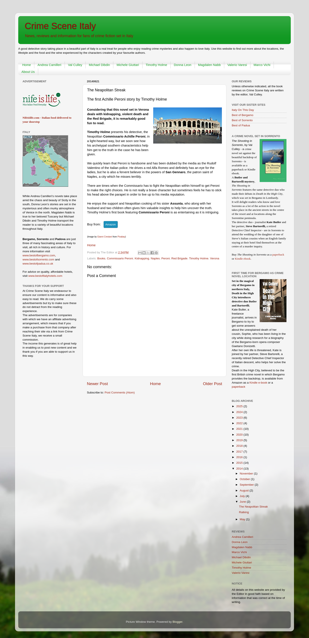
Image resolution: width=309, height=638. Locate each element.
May (243, 519)
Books (101, 258)
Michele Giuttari (128, 65)
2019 (240, 440)
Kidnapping (142, 258)
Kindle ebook (243, 258)
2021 (240, 428)
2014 (240, 468)
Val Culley (75, 65)
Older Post (212, 383)
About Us (28, 71)
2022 (240, 423)
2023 (240, 417)
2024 (240, 412)
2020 (240, 434)
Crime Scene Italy (60, 26)
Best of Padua (241, 125)
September (247, 484)
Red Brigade (179, 258)
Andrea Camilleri (49, 65)
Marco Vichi (262, 65)
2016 (240, 457)
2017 (240, 451)
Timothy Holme (156, 65)
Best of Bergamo (242, 115)
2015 (240, 462)
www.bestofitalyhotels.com (45, 275)
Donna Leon (182, 65)
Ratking (244, 512)
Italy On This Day (243, 110)
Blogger (177, 621)
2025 (240, 406)
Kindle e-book (259, 382)
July (243, 496)
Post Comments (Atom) (120, 392)
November (247, 473)
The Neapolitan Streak (253, 506)
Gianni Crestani (104, 237)
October (245, 479)
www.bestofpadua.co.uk (38, 263)
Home (26, 65)
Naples (155, 258)
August (245, 490)
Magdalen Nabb (209, 65)
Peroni (165, 258)
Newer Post (97, 383)
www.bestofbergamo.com (39, 255)
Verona (214, 258)
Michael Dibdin (99, 65)
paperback (278, 254)
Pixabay (121, 237)
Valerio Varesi (237, 65)
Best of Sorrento (242, 120)
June (243, 501)
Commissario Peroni (120, 258)
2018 (240, 445)
